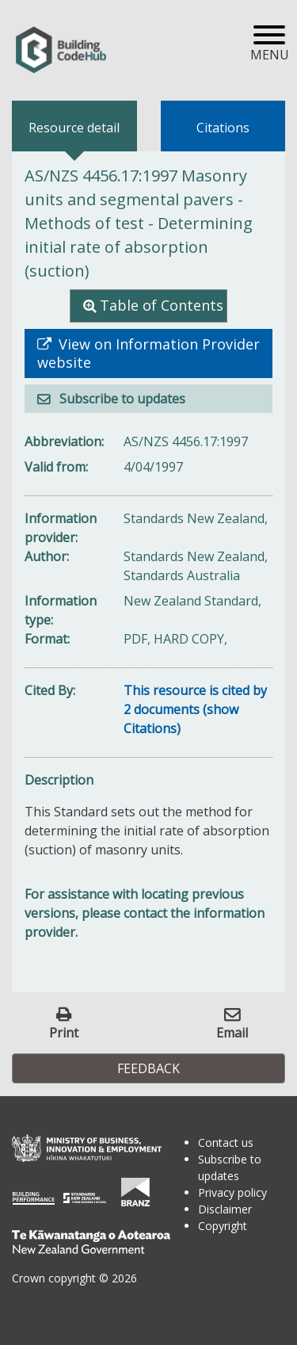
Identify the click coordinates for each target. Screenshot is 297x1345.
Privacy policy (232, 1192)
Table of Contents (161, 305)
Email (232, 1032)
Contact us (225, 1142)
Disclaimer (225, 1209)
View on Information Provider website (148, 353)
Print (63, 1032)
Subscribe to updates (120, 398)
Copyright (222, 1225)
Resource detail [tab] (74, 127)
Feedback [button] (148, 1068)
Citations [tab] (222, 127)
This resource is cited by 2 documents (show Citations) (195, 709)
